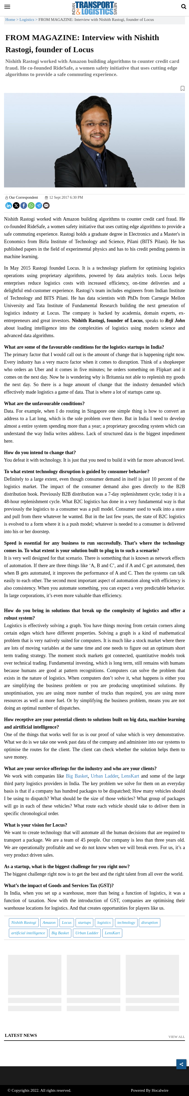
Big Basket (77, 776)
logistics (104, 922)
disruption (149, 922)
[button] (94, 89)
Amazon (49, 922)
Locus (67, 922)
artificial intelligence (28, 933)
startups (84, 922)
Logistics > (29, 19)
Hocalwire (160, 1090)
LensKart (130, 776)
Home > (12, 19)
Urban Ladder (104, 776)
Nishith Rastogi (23, 922)
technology (126, 922)
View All (177, 1037)
